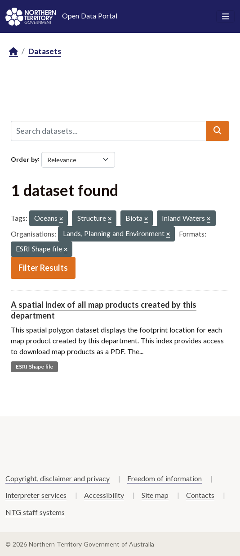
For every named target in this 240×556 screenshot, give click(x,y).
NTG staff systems (35, 512)
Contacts (200, 495)
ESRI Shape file (34, 366)
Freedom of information (164, 478)
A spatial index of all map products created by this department (103, 310)
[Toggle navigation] (225, 16)
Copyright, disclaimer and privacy (57, 478)
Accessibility (104, 495)
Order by (24, 159)
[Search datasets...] (108, 131)
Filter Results (43, 268)
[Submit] (217, 131)
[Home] (13, 51)
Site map (155, 495)
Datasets (44, 51)
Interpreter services (36, 495)
